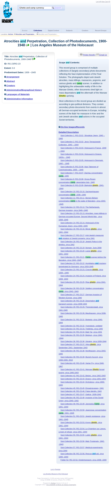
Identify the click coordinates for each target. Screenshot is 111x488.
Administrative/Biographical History (23, 90)
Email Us (103, 55)
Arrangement (11, 77)
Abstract (9, 81)
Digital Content (53, 30)
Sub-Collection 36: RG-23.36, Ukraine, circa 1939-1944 (84, 341)
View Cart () (105, 1)
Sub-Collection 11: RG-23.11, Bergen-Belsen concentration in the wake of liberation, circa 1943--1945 (82, 201)
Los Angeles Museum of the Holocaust (55, 474)
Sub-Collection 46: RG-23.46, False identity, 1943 (81, 391)
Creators (85, 30)
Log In (98, 1)
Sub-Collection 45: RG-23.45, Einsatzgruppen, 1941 (82, 388)
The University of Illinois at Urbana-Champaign (61, 485)
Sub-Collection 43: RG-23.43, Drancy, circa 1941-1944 (83, 379)
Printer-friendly (89, 55)
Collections (38, 30)
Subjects (69, 30)
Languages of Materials (17, 94)
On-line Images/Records (72, 127)
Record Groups (101, 30)
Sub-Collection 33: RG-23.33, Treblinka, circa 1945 (82, 329)
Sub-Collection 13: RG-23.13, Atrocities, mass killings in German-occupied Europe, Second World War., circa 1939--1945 (83, 216)
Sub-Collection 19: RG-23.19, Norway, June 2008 (81, 248)
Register (57, 469)
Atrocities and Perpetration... (25, 34)
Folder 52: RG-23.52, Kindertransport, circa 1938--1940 (84, 460)
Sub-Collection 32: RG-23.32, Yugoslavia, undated (81, 326)
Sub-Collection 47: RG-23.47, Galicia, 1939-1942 (81, 394)
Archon (10, 34)
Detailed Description (69, 132)
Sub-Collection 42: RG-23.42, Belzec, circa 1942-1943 (83, 376)
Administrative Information (18, 99)
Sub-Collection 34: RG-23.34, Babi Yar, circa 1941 (81, 332)
